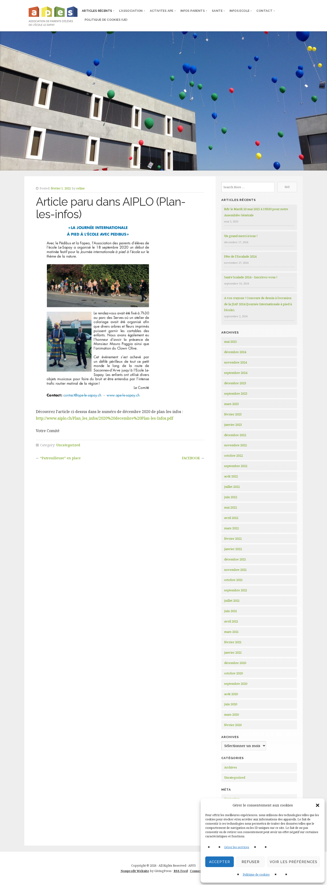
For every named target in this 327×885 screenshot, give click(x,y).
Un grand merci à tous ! (240, 236)
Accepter (219, 862)
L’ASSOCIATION (131, 11)
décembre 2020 (235, 663)
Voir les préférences (293, 862)
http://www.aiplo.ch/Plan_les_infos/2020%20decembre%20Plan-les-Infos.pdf (104, 418)
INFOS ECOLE (239, 11)
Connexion (198, 871)
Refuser (251, 862)
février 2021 (233, 642)
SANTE (217, 11)
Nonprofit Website (135, 871)
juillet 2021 (232, 600)
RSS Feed (181, 871)
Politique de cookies (256, 874)
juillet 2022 (232, 486)
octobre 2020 (233, 673)
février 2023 (233, 414)
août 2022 (231, 476)
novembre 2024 (235, 362)
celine (80, 188)
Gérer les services (236, 847)
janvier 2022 (233, 549)
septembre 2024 (235, 373)
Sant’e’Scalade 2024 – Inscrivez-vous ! (250, 277)
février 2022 (233, 538)
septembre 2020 (235, 683)
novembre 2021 (235, 570)
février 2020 (233, 725)
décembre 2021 (235, 559)
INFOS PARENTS (192, 11)
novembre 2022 (235, 445)
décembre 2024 (235, 352)
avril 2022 (231, 518)
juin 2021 (230, 611)
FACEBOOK (191, 458)
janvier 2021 (233, 652)
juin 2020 (230, 704)
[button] (317, 805)
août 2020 (231, 694)
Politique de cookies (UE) (106, 19)
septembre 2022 (235, 466)
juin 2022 (230, 497)
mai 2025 (230, 341)
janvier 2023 (233, 424)
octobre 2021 (233, 580)
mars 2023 (231, 404)
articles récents (97, 11)
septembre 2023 (235, 393)
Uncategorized (68, 445)
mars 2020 (231, 714)
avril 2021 (231, 621)
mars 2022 (231, 528)
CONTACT (264, 11)
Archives (230, 767)
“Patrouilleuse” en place (60, 458)
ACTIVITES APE (161, 11)
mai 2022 (230, 507)
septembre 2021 (235, 590)
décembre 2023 (235, 383)
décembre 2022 (235, 435)
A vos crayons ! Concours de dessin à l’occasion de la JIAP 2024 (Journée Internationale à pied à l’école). (258, 304)
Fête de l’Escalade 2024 (240, 256)
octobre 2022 (233, 455)
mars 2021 (231, 632)
